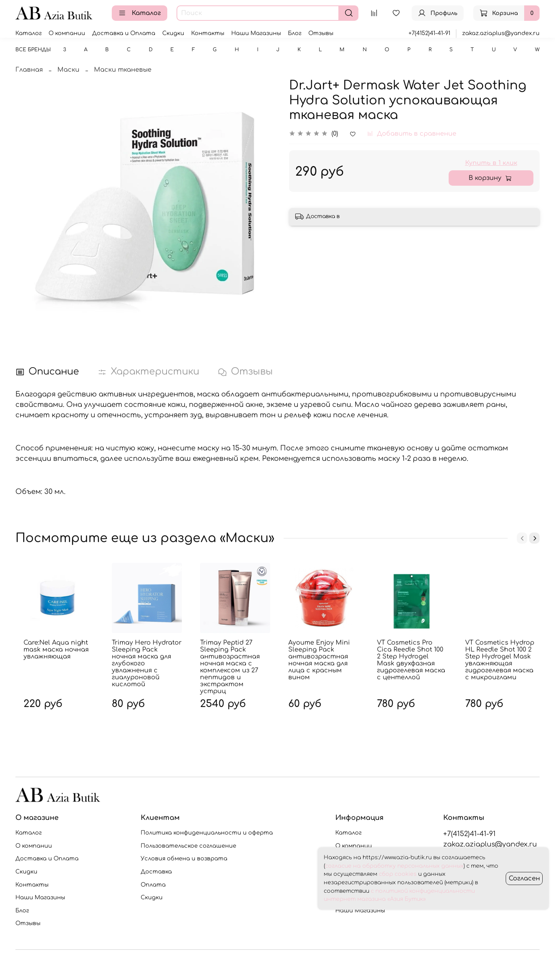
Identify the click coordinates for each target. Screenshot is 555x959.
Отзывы (320, 33)
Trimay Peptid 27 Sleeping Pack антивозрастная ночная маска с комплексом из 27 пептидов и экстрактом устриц (230, 667)
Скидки (173, 33)
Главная (29, 69)
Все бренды (33, 49)
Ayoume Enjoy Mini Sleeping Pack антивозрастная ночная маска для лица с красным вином (319, 660)
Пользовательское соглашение (188, 846)
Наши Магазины (256, 33)
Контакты (207, 33)
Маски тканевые (122, 69)
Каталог (139, 13)
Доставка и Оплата (123, 33)
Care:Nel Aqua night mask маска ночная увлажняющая (56, 649)
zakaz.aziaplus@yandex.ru (501, 33)
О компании (67, 33)
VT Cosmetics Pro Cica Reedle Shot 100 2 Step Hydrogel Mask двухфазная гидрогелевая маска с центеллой (411, 660)
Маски (68, 69)
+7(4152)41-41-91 (429, 33)
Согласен (524, 878)
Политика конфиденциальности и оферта (207, 833)
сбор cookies (398, 874)
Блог (294, 33)
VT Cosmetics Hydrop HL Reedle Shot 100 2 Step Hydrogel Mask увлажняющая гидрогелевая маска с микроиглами (499, 660)
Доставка (156, 871)
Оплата (153, 885)
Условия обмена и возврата (184, 858)
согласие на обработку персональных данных (394, 866)
